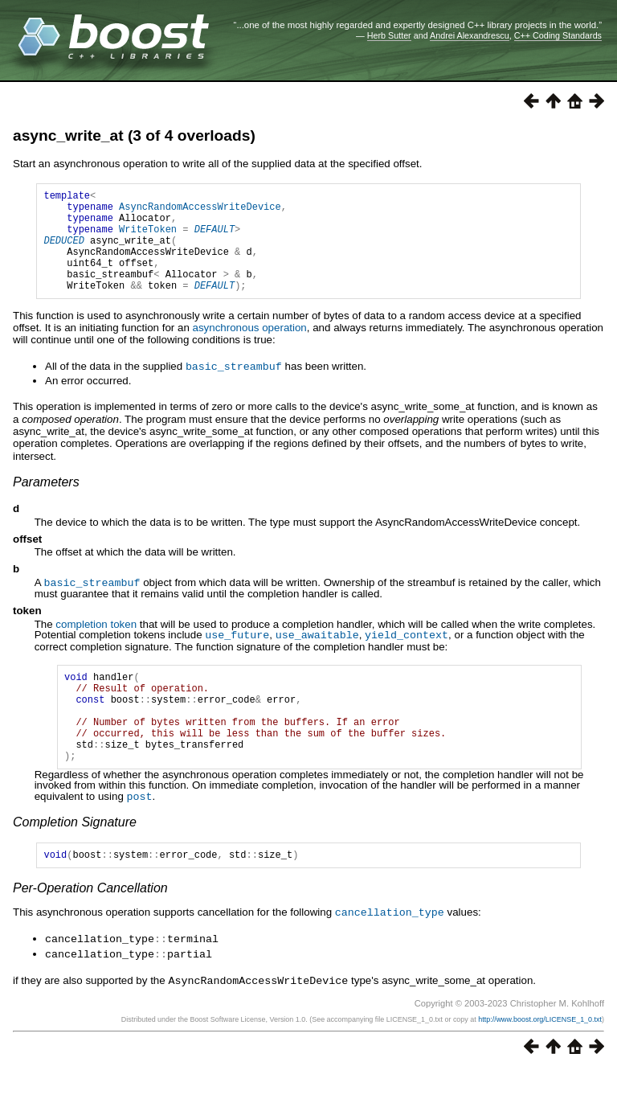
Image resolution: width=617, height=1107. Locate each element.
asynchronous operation (250, 349)
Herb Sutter (389, 35)
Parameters (46, 503)
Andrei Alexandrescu (469, 35)
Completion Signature (75, 860)
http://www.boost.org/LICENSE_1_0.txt (540, 1056)
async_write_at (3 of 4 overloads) (134, 135)
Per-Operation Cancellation (90, 928)
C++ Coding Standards (558, 35)
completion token (96, 644)
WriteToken (148, 238)
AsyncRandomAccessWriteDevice (200, 211)
